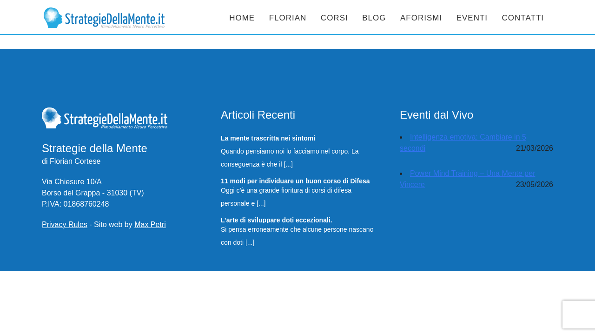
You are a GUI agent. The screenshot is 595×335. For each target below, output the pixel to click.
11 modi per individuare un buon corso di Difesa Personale (295, 180)
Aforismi (421, 17)
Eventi (472, 17)
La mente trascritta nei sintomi (268, 137)
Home (242, 17)
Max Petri (150, 224)
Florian (288, 17)
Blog (374, 17)
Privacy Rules (64, 224)
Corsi (334, 17)
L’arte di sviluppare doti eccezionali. (276, 219)
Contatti (523, 17)
